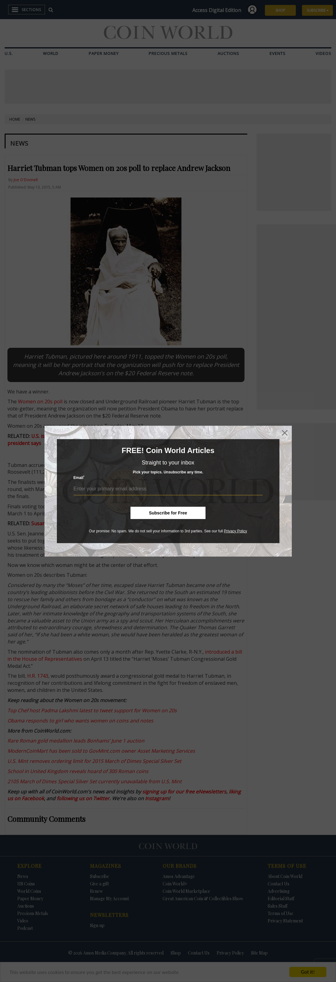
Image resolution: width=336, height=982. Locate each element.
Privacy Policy (235, 531)
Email (79, 477)
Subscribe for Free (168, 512)
